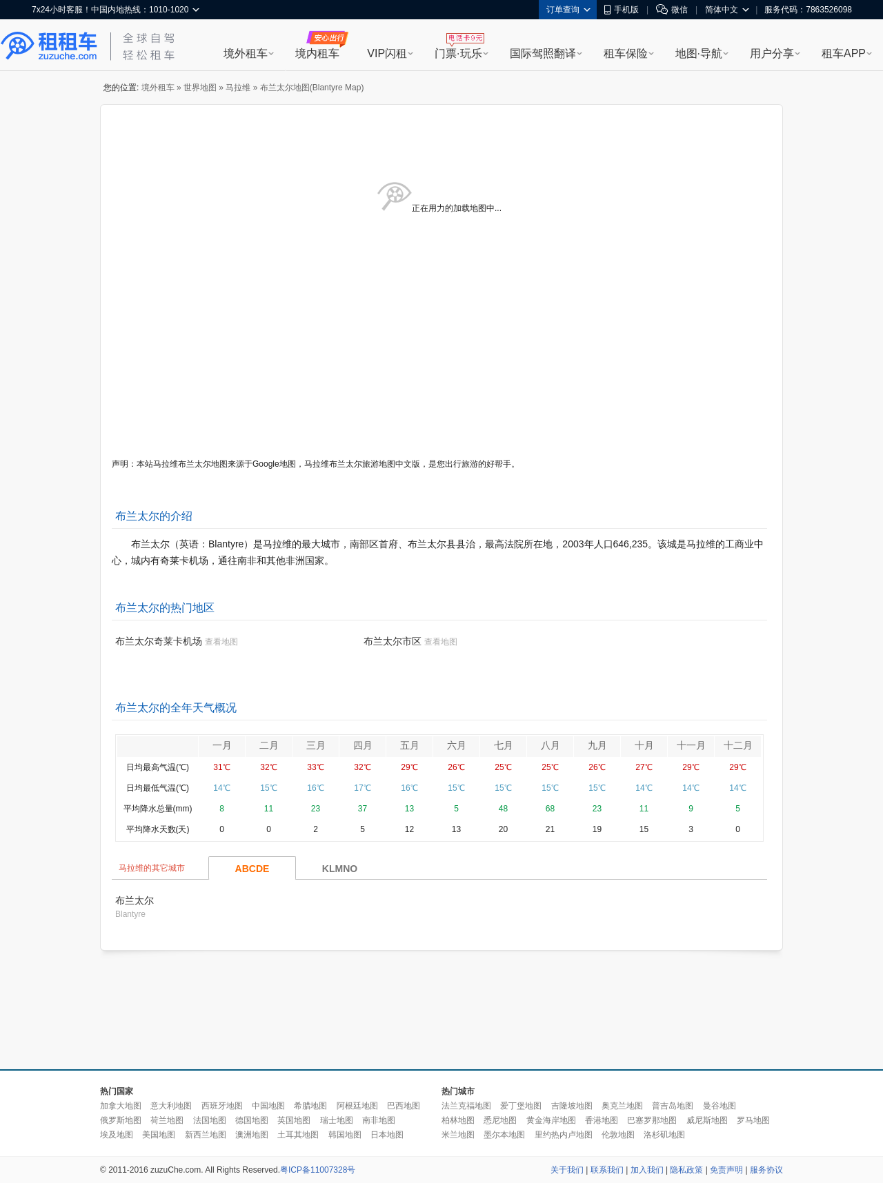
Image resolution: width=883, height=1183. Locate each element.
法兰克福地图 (466, 1106)
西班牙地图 (222, 1106)
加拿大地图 (120, 1106)
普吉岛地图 (672, 1106)
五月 (409, 745)
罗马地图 (753, 1120)
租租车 (49, 46)
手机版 (621, 9)
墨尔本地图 (504, 1135)
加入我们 (647, 1170)
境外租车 (246, 53)
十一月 (691, 745)
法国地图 (209, 1120)
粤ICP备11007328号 (317, 1170)
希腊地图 (310, 1106)
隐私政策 (686, 1170)
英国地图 (293, 1120)
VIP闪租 (387, 53)
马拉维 (238, 87)
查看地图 (221, 642)
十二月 (738, 745)
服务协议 (766, 1170)
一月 (222, 745)
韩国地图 (344, 1135)
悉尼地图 (500, 1120)
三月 (316, 745)
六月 (456, 745)
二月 (269, 745)
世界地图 (200, 87)
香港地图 (601, 1120)
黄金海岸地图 (551, 1120)
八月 (550, 745)
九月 (597, 745)
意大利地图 (171, 1106)
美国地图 (158, 1135)
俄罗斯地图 (120, 1120)
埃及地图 (116, 1135)
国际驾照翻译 (543, 53)
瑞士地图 (336, 1120)
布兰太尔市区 (392, 641)
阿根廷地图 (357, 1106)
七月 (503, 745)
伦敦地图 (618, 1135)
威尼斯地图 (707, 1120)
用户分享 (772, 53)
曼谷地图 (719, 1106)
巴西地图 (403, 1106)
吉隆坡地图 (572, 1106)
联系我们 (607, 1170)
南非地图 (378, 1120)
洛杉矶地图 (664, 1135)
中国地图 (268, 1106)
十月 (644, 745)
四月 (363, 745)
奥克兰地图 (622, 1106)
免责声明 (726, 1170)
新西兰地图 (205, 1135)
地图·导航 (698, 53)
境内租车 (317, 53)
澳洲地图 (251, 1135)
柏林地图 (458, 1120)
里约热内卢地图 (564, 1135)
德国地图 (251, 1120)
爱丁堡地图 (521, 1106)
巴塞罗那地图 (652, 1120)
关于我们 (567, 1170)
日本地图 (387, 1135)
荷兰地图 (166, 1120)
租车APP (844, 53)
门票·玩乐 (458, 53)
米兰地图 (458, 1135)
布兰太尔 (134, 900)
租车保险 (626, 53)
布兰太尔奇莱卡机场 (158, 641)
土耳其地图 (298, 1135)
